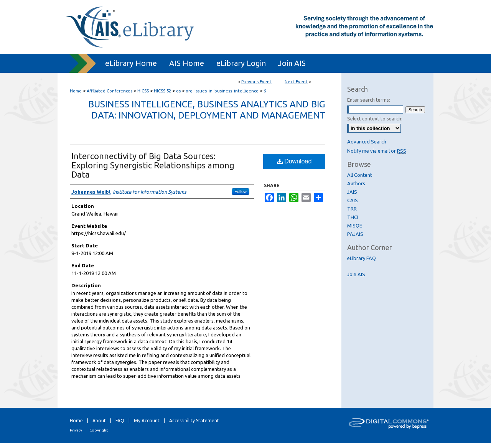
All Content (359, 175)
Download (294, 161)
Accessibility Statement (194, 420)
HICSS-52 (163, 91)
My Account (147, 420)
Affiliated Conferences (110, 91)
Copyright (98, 430)
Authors (356, 183)
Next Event (296, 81)
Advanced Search (366, 141)
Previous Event (256, 81)
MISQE (354, 225)
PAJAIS (355, 234)
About (99, 420)
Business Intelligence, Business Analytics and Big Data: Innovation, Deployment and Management (206, 109)
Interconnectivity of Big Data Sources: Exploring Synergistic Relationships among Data (152, 165)
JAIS (352, 191)
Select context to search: (374, 118)
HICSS (143, 91)
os (179, 91)
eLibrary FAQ (361, 258)
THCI (352, 217)
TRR (352, 208)
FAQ (119, 420)
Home (76, 91)
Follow (240, 191)
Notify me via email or (376, 150)
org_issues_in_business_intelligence (223, 91)
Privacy (76, 430)
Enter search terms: (368, 99)
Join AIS (356, 274)
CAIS (352, 200)
